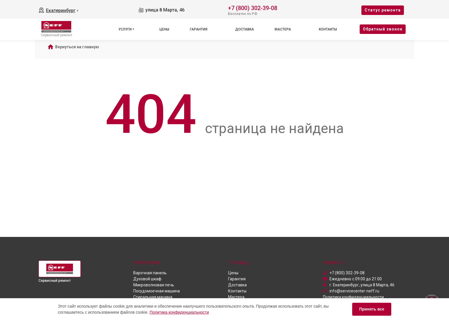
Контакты (328, 29)
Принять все (371, 309)
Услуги (125, 29)
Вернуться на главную (77, 47)
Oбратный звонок (382, 29)
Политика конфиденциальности (179, 312)
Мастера (283, 29)
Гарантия (198, 29)
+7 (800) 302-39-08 (252, 8)
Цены (164, 29)
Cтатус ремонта (383, 10)
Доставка (244, 29)
